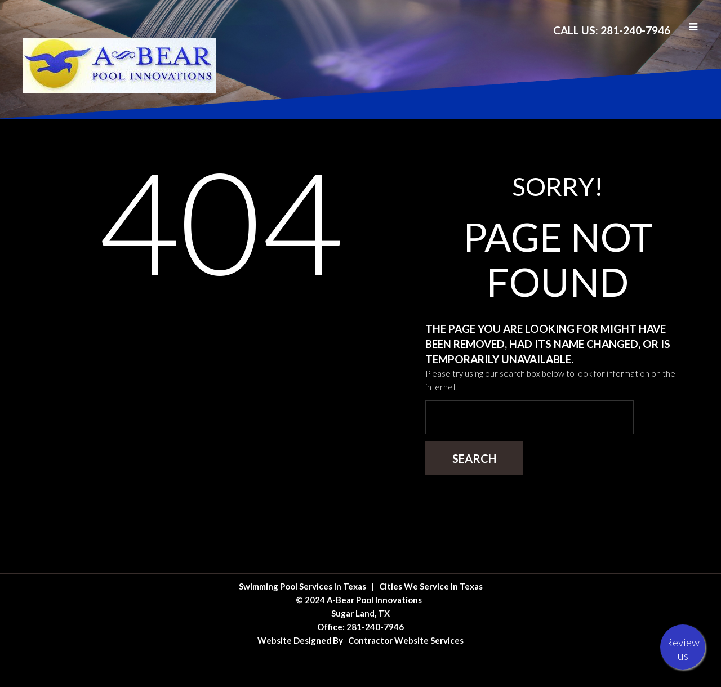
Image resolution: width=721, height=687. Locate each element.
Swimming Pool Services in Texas (302, 586)
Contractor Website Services (406, 640)
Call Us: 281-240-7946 (611, 30)
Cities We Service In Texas (431, 586)
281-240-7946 (375, 627)
